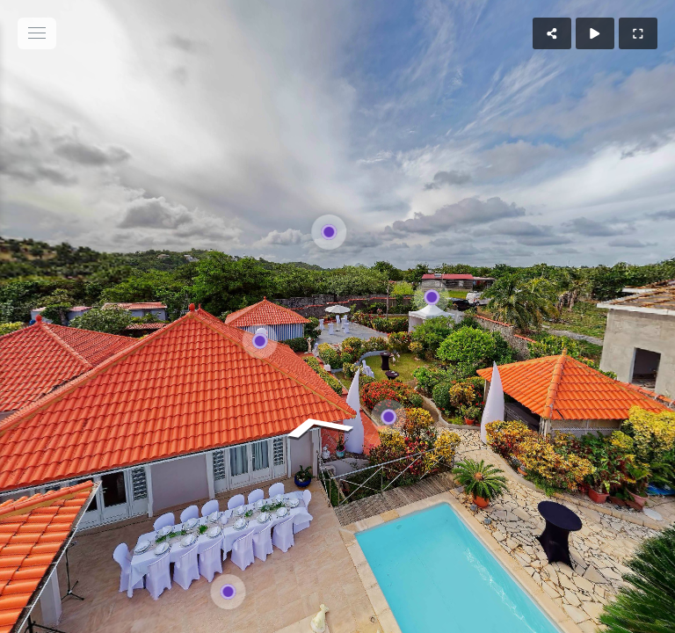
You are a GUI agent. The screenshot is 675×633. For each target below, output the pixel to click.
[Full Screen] (638, 33)
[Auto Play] (595, 33)
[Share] (552, 33)
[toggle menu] (37, 33)
